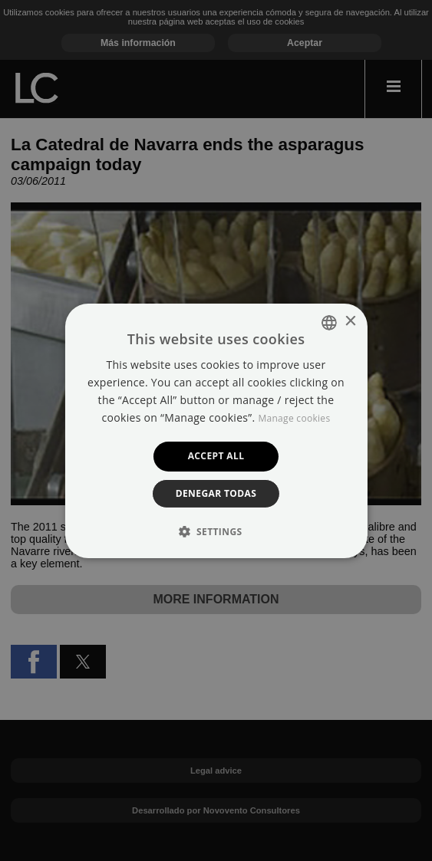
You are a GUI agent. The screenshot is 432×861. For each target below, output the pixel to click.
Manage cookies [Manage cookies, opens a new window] (294, 418)
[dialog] (216, 430)
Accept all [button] (216, 455)
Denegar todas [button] (216, 493)
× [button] (350, 321)
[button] (216, 531)
